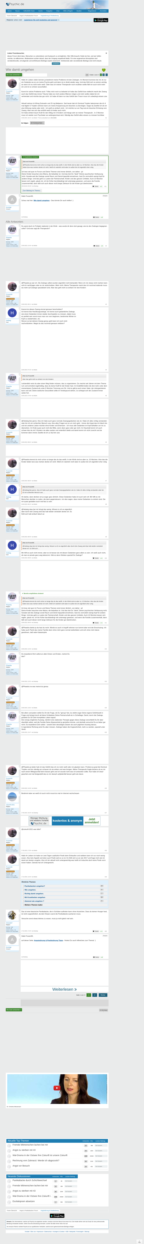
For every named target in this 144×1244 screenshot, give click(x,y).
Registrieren (92, 11)
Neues (17, 11)
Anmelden (103, 11)
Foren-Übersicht (12, 1210)
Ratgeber (49, 11)
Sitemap (87, 1231)
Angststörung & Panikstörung (50, 1210)
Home (10, 11)
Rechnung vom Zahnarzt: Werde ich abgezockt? (36, 1160)
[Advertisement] (64, 576)
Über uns (33, 1231)
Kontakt (27, 1231)
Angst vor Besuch (21, 1166)
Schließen (56, 63)
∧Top (139, 1241)
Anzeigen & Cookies (58, 1231)
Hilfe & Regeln (68, 11)
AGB (67, 1231)
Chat (57, 11)
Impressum (40, 1231)
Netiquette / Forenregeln (76, 1231)
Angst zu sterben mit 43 (24, 1150)
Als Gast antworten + (14, 75)
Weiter (103, 995)
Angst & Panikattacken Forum (29, 1210)
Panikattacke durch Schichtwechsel (30, 1180)
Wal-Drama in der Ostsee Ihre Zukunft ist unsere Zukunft (40, 1155)
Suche (40, 11)
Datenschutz (48, 1231)
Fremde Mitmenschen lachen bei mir (30, 1145)
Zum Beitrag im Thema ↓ (32, 191)
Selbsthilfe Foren (29, 11)
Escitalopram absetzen (24, 1201)
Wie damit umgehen (20, 69)
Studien (79, 11)
